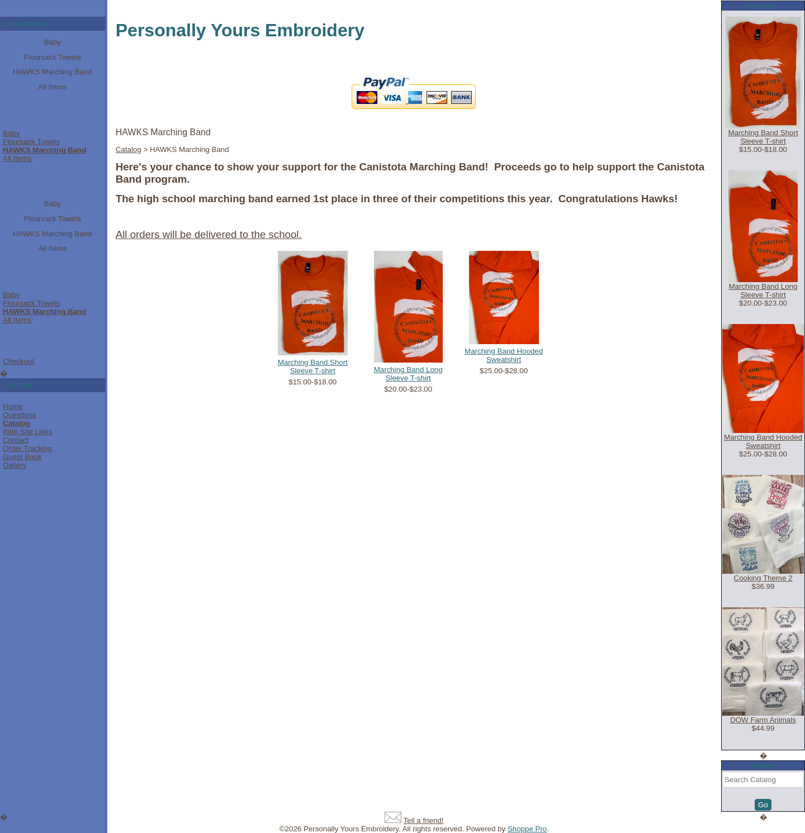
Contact (16, 440)
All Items (52, 87)
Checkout (18, 361)
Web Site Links (28, 431)
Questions (19, 415)
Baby (52, 42)
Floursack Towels (52, 57)
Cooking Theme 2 (763, 578)
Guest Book (22, 457)
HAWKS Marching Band (52, 72)
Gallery (14, 465)
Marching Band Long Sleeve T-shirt (408, 373)
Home (13, 406)
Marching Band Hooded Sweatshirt (504, 355)
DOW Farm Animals (763, 720)
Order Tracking (27, 448)
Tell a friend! (424, 820)
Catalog (16, 423)
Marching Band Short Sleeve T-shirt (313, 366)
